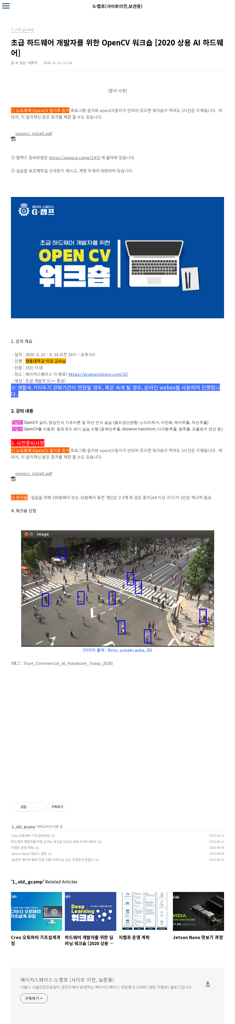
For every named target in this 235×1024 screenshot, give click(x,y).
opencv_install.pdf (31, 133)
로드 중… (117, 726)
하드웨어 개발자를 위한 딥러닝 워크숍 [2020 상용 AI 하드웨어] (53, 841)
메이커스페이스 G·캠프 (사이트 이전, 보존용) (67, 979)
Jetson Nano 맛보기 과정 (29, 853)
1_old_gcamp (23, 826)
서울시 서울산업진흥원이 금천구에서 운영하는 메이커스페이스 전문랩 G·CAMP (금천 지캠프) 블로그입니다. (106, 987)
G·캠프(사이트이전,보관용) (117, 6)
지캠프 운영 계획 (22, 847)
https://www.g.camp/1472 (74, 157)
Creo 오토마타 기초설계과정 (30, 835)
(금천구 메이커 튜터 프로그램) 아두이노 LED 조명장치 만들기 (52, 859)
